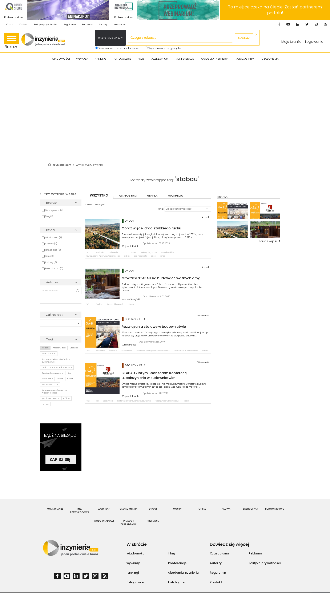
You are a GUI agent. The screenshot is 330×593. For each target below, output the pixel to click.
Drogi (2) (49, 216)
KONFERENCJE (185, 59)
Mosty (177, 508)
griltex (66, 398)
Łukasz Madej (129, 344)
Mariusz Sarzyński (131, 299)
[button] (188, 209)
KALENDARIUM (159, 59)
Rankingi (101, 59)
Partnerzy (87, 24)
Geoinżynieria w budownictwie (57, 367)
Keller (70, 378)
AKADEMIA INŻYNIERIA (214, 59)
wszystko (99, 195)
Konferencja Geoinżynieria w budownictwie (56, 360)
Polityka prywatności (45, 24)
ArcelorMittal (59, 348)
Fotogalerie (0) (53, 250)
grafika (152, 195)
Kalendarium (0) (54, 268)
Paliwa (226, 508)
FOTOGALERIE (122, 59)
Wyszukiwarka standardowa (118, 48)
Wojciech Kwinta (131, 246)
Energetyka (250, 508)
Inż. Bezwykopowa (79, 510)
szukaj (244, 38)
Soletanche (47, 378)
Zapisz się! (60, 459)
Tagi (49, 339)
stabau (45, 348)
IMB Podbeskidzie (50, 384)
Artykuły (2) (51, 243)
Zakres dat (54, 315)
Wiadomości (61, 59)
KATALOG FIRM (245, 59)
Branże (11, 41)
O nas (9, 24)
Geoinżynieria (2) (54, 210)
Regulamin (70, 24)
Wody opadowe (104, 520)
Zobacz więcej (268, 241)
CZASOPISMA (269, 59)
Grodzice (74, 348)
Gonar (60, 378)
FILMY (140, 59)
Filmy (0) (50, 256)
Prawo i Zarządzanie (128, 522)
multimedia (175, 195)
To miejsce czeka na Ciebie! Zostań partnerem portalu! (275, 10)
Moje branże (55, 508)
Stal (69, 373)
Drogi (153, 508)
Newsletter (120, 24)
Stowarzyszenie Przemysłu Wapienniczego (55, 391)
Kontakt (23, 24)
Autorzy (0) (51, 262)
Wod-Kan (104, 508)
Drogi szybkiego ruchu (53, 373)
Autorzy (103, 24)
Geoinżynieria (49, 353)
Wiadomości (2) (53, 237)
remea (45, 404)
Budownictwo (275, 508)
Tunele (201, 508)
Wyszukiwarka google (163, 48)
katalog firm (128, 195)
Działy (50, 230)
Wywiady (82, 59)
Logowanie (314, 41)
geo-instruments (50, 398)
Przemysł (153, 520)
